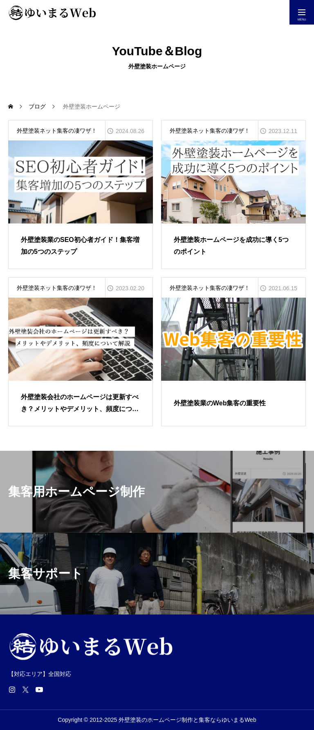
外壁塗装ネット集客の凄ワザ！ (57, 130)
